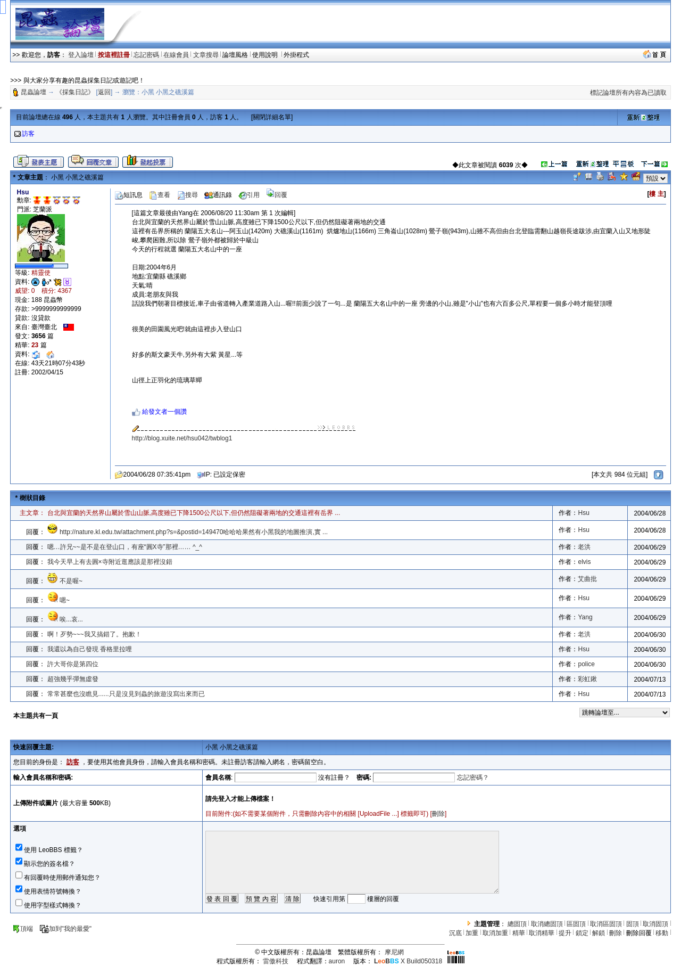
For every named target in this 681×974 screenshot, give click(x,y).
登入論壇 (81, 55)
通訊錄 (218, 195)
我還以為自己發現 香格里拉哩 (89, 649)
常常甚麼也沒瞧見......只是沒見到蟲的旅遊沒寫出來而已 (126, 694)
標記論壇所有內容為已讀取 (628, 92)
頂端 (22, 928)
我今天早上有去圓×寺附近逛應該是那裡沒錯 (109, 562)
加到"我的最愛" (65, 928)
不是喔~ (71, 581)
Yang (585, 617)
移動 (661, 933)
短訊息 (129, 195)
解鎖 (598, 933)
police (586, 664)
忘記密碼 (146, 55)
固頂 (632, 924)
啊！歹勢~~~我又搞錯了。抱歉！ (94, 634)
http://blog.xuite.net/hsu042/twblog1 (182, 438)
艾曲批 (587, 579)
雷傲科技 (275, 961)
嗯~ (65, 600)
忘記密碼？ (473, 777)
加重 (472, 933)
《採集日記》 (75, 92)
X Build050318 (408, 961)
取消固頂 (655, 924)
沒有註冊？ (334, 777)
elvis (584, 562)
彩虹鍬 (587, 679)
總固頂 (517, 924)
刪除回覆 (639, 933)
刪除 (438, 813)
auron (337, 961)
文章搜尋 (206, 55)
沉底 (455, 933)
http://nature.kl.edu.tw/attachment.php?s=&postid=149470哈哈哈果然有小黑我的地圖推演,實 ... (194, 532)
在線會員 (176, 55)
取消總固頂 (547, 924)
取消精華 (541, 933)
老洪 (584, 547)
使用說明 (265, 55)
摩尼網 (394, 952)
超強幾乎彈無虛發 (72, 679)
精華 (518, 933)
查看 (159, 195)
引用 (249, 195)
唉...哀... (71, 619)
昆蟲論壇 (33, 92)
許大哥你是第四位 (72, 664)
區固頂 (576, 924)
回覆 (276, 195)
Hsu (583, 513)
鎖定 (582, 933)
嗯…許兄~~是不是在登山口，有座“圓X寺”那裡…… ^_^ (124, 547)
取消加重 (495, 933)
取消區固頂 (606, 924)
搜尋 (187, 195)
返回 (104, 92)
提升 (565, 933)
